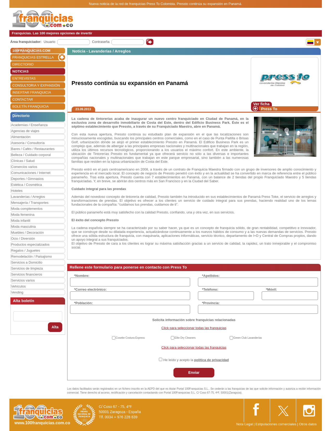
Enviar (193, 372)
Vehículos (18, 286)
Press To (269, 109)
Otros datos (307, 424)
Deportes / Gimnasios (27, 179)
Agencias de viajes (25, 131)
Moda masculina (23, 226)
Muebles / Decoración (27, 232)
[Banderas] (313, 42)
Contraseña (100, 42)
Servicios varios (23, 280)
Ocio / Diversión (23, 238)
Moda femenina (23, 215)
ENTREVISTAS (24, 78)
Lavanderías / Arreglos (28, 197)
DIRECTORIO (23, 64)
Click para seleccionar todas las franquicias (193, 328)
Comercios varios (24, 167)
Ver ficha (261, 104)
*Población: (83, 303)
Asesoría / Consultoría (28, 143)
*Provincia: (211, 303)
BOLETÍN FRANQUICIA (31, 106)
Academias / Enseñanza (29, 125)
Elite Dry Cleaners (185, 337)
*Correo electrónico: (90, 289)
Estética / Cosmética (26, 185)
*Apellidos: (211, 276)
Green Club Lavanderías (248, 337)
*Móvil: (271, 289)
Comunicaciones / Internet (31, 173)
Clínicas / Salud (23, 161)
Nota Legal (244, 424)
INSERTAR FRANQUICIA (32, 92)
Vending (17, 292)
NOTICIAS (21, 71)
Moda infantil (20, 221)
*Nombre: (82, 276)
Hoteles (17, 191)
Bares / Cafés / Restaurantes (33, 149)
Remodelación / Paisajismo (31, 256)
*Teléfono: (210, 289)
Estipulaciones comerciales (276, 424)
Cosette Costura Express (130, 337)
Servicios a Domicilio (26, 262)
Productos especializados (30, 244)
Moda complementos (27, 209)
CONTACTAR (23, 99)
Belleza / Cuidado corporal (31, 155)
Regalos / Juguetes (25, 250)
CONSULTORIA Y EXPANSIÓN (36, 85)
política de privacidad (211, 360)
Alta (55, 327)
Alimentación (20, 137)
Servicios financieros (26, 274)
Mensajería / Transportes (30, 203)
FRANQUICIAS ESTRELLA (33, 57)
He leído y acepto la (196, 360)
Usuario (49, 42)
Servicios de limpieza (27, 268)
